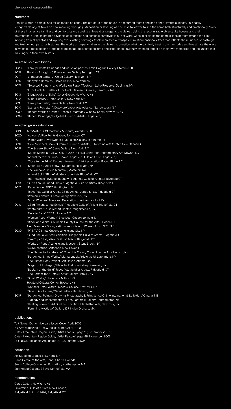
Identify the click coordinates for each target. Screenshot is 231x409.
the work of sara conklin (33, 7)
